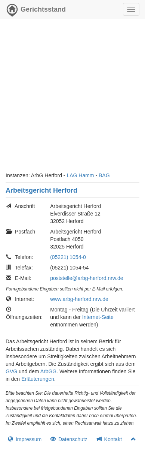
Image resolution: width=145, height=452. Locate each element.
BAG (104, 175)
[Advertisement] (72, 99)
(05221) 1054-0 (68, 257)
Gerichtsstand (36, 11)
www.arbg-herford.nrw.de (79, 299)
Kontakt (109, 439)
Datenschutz (68, 439)
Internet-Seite (98, 317)
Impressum (24, 439)
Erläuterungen (37, 379)
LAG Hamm (80, 175)
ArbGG (48, 371)
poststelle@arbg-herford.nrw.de (86, 278)
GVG (11, 371)
